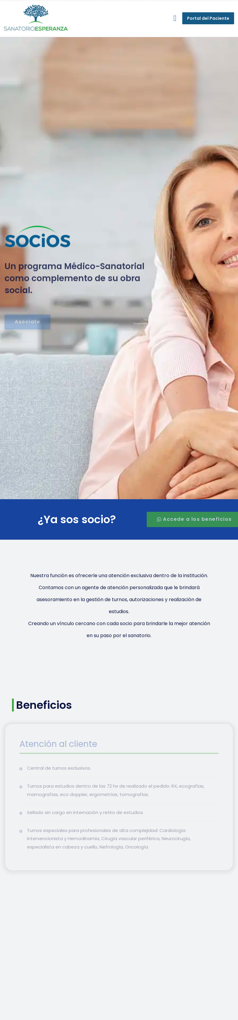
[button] (174, 18)
